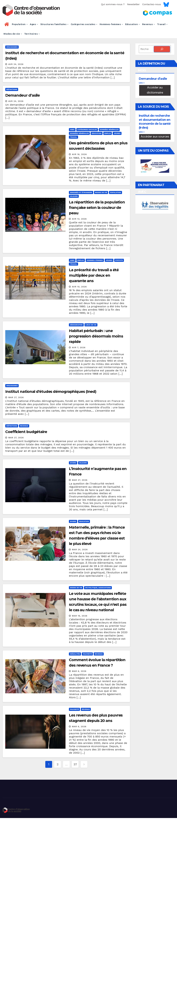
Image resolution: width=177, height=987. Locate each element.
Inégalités (75, 654)
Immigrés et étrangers (81, 192)
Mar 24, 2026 (80, 549)
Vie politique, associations (98, 588)
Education (132, 24)
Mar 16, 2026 (79, 616)
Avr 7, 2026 (78, 347)
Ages (34, 24)
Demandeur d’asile (22, 95)
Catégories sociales (84, 24)
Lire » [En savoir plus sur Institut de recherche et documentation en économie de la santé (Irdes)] (141, 132)
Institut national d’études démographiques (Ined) (50, 391)
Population (20, 24)
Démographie (76, 325)
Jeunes (117, 133)
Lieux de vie (91, 325)
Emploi (107, 133)
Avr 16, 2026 (79, 154)
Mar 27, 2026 (16, 397)
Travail (162, 24)
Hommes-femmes (111, 24)
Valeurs (74, 196)
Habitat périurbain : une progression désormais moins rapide (96, 336)
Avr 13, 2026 (79, 219)
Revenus (148, 24)
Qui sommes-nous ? (112, 4)
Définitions (11, 89)
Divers (73, 463)
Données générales (109, 129)
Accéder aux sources (155, 136)
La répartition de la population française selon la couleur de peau (97, 207)
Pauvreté (87, 654)
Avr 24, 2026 (15, 64)
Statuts (119, 260)
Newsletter (133, 4)
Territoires (32, 34)
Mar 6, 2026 (79, 671)
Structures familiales (54, 24)
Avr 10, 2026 (79, 287)
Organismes (12, 47)
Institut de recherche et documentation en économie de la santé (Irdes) (155, 121)
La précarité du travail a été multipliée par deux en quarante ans (94, 275)
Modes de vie (13, 34)
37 (75, 764)
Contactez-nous (151, 4)
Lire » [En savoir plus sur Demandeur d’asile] (141, 83)
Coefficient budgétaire (26, 431)
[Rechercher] (162, 49)
